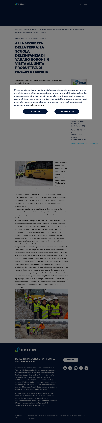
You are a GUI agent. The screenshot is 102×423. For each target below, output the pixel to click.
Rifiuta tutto (35, 111)
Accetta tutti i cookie (67, 111)
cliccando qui (37, 105)
